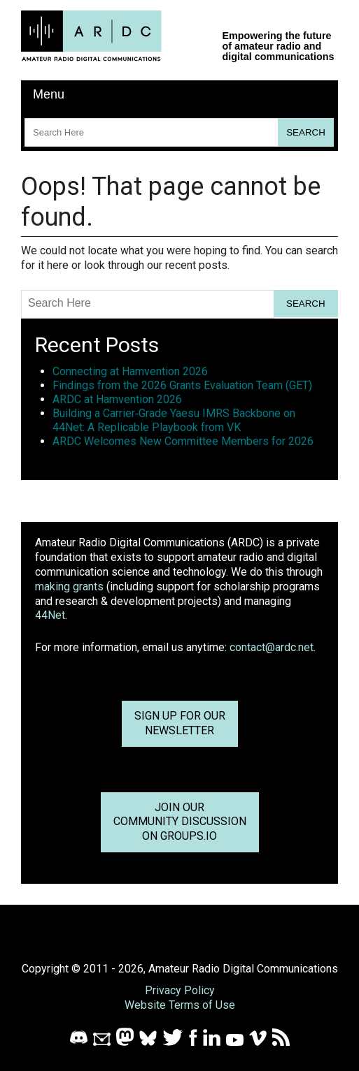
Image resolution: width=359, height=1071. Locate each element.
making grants (69, 586)
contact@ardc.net (272, 647)
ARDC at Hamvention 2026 (117, 399)
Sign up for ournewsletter (179, 723)
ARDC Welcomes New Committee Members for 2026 (183, 441)
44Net (50, 615)
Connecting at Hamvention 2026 (130, 371)
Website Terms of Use (180, 1005)
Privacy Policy (180, 990)
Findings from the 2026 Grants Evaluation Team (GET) (182, 385)
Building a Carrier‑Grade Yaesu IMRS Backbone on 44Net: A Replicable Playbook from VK (173, 420)
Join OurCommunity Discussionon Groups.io (179, 822)
